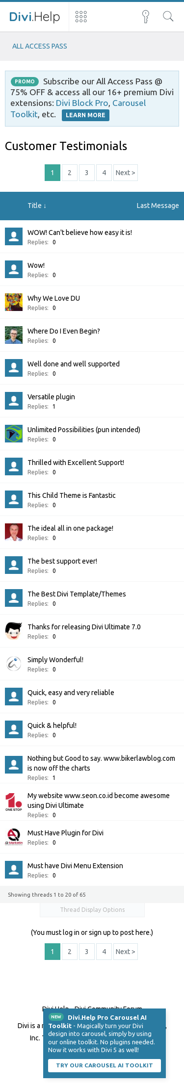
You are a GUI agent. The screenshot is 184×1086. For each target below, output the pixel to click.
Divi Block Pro (82, 102)
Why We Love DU (53, 298)
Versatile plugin (51, 397)
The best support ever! (62, 561)
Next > (125, 173)
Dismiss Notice (159, 1015)
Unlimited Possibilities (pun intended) (83, 430)
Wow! (36, 265)
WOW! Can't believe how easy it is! (79, 232)
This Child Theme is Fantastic (71, 495)
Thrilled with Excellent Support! (75, 462)
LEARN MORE (85, 115)
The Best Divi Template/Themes (76, 594)
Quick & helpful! (52, 725)
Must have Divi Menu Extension (75, 866)
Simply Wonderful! (55, 660)
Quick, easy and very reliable (70, 693)
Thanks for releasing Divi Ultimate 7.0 (84, 627)
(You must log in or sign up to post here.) (92, 932)
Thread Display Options (92, 909)
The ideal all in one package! (70, 528)
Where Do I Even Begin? (63, 331)
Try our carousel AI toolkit (104, 1065)
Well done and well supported (73, 364)
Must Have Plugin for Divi (65, 833)
